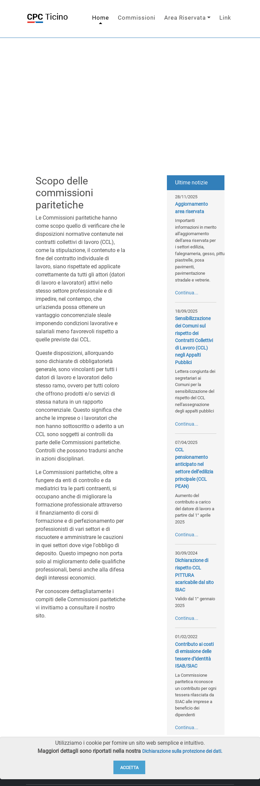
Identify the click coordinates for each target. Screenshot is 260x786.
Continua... (186, 296)
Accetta (129, 767)
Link (225, 19)
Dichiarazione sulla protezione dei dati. (182, 751)
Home (100, 19)
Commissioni (136, 19)
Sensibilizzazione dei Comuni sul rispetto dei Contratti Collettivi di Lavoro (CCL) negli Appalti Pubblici (194, 344)
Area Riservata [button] (185, 19)
